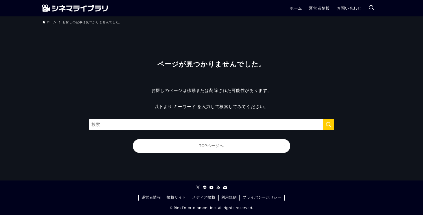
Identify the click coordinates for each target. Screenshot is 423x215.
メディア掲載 (203, 197)
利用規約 (229, 197)
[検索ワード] (211, 124)
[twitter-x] (197, 187)
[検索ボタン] (371, 8)
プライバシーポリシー (262, 197)
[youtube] (211, 187)
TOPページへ (211, 146)
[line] (204, 187)
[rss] (218, 187)
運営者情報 (151, 197)
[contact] (225, 187)
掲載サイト (176, 197)
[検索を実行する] (328, 124)
